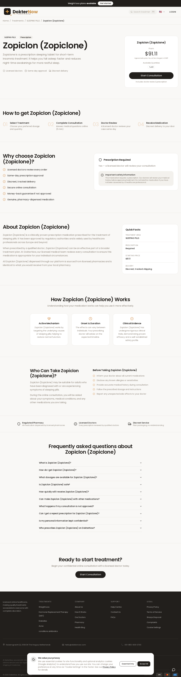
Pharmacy (79, 623)
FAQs (113, 618)
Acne (41, 627)
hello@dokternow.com (75, 646)
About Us (79, 608)
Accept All (144, 664)
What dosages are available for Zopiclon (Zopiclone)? (90, 477)
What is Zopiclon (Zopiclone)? (90, 463)
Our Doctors (80, 618)
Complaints (152, 623)
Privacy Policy (153, 608)
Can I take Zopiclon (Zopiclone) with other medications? (90, 499)
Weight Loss (44, 608)
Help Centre (116, 608)
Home (6, 20)
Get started (105, 3)
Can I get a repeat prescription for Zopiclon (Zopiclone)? (90, 514)
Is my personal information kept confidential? (90, 521)
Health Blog (80, 628)
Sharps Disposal (154, 618)
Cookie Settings (154, 628)
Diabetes (43, 622)
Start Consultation (151, 75)
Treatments (17, 20)
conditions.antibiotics (48, 632)
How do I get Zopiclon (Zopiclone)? (90, 470)
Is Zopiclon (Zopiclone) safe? (90, 485)
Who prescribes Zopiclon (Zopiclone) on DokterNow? (90, 529)
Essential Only (128, 664)
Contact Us (115, 613)
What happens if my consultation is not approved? (90, 507)
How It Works (80, 613)
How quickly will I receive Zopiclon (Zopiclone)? (90, 492)
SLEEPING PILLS (33, 20)
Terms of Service (154, 613)
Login (172, 11)
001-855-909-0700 (133, 646)
